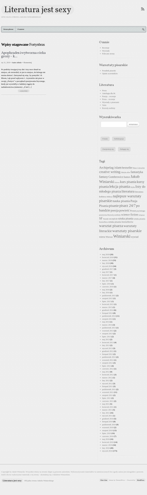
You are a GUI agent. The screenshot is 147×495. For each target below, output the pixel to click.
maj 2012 (105, 372)
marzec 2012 (107, 377)
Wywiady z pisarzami (110, 102)
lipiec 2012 (106, 366)
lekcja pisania (119, 186)
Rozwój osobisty (108, 108)
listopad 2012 (107, 354)
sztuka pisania (125, 218)
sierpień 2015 (107, 298)
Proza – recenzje (108, 99)
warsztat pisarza (111, 226)
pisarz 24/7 (127, 206)
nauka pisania (121, 201)
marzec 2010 (107, 445)
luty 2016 (105, 292)
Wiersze (109, 237)
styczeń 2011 (107, 416)
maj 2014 (105, 322)
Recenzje (105, 48)
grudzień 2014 (107, 310)
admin (19, 63)
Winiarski (121, 236)
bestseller (127, 167)
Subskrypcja (119, 139)
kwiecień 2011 (108, 407)
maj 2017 (105, 272)
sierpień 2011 (107, 395)
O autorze (20, 29)
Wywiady (106, 51)
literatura (128, 191)
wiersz (102, 237)
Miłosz (110, 197)
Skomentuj (27, 63)
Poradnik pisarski (109, 70)
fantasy (103, 176)
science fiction (129, 214)
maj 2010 (105, 439)
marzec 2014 (107, 325)
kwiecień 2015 (108, 304)
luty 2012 (105, 380)
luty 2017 (105, 281)
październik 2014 (109, 316)
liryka (132, 187)
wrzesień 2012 (107, 360)
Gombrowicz (115, 176)
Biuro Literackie (139, 168)
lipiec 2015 (106, 301)
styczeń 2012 (107, 383)
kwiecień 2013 (108, 342)
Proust (133, 210)
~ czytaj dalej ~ (24, 91)
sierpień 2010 (107, 430)
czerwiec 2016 (107, 286)
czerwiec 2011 (107, 401)
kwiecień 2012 (108, 374)
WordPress (140, 480)
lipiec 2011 (106, 398)
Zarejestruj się (108, 149)
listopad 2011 (107, 386)
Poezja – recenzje (109, 96)
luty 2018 (105, 263)
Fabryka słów (125, 172)
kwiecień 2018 (108, 257)
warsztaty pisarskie (127, 231)
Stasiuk (106, 219)
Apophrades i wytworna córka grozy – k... (23, 54)
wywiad (134, 237)
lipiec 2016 (106, 284)
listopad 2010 (107, 421)
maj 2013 (105, 339)
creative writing (109, 172)
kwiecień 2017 (108, 275)
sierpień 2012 (107, 363)
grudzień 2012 (107, 351)
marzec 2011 (107, 410)
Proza (104, 90)
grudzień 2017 (107, 269)
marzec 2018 (107, 260)
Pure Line (103, 480)
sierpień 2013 (107, 333)
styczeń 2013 (107, 348)
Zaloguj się (124, 149)
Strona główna (8, 29)
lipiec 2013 (106, 336)
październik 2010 (109, 424)
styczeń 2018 (107, 266)
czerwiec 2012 (107, 369)
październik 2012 (109, 357)
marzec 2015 (107, 307)
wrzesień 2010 (107, 427)
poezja (115, 210)
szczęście (113, 218)
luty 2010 (105, 448)
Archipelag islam (110, 167)
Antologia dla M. (109, 93)
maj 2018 (105, 254)
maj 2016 (105, 289)
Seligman (142, 215)
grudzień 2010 (107, 419)
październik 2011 (109, 389)
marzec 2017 (107, 278)
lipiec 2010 (106, 433)
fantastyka (137, 172)
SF (100, 218)
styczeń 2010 (107, 451)
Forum (105, 139)
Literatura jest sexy (37, 9)
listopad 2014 (107, 313)
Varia (104, 105)
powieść (124, 210)
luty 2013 (105, 345)
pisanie (114, 206)
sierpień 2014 (107, 319)
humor (127, 177)
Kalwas (117, 182)
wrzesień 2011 (107, 392)
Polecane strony (108, 53)
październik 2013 (109, 328)
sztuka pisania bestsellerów (120, 222)
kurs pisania (128, 182)
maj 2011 (105, 404)
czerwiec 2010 (107, 436)
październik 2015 (109, 295)
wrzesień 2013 (107, 331)
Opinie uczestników (110, 73)
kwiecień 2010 (108, 442)
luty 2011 (105, 413)
